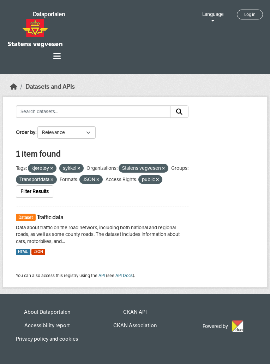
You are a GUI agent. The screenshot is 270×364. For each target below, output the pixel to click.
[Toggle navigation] (57, 56)
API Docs (124, 275)
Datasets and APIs (50, 87)
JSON (38, 251)
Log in (250, 14)
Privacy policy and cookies (47, 339)
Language (213, 14)
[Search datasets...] (93, 111)
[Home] (13, 87)
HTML (23, 251)
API (101, 275)
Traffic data (50, 217)
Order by (25, 132)
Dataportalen (49, 14)
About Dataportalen (47, 312)
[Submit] (179, 111)
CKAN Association (135, 325)
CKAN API (135, 312)
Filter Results (34, 192)
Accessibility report (47, 325)
